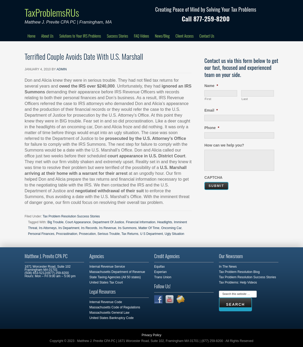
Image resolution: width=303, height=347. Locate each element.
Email (211, 110)
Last (244, 99)
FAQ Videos (141, 36)
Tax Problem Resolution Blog (239, 272)
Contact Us (206, 36)
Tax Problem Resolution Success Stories (71, 216)
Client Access (185, 36)
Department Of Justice (108, 222)
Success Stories (117, 36)
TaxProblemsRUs (52, 12)
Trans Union (162, 277)
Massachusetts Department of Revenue (117, 272)
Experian (160, 272)
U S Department (151, 234)
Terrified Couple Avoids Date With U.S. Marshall (84, 56)
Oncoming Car (171, 228)
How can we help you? (224, 145)
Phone (211, 128)
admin (62, 69)
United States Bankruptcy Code (111, 318)
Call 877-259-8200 (205, 18)
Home (31, 36)
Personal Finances (41, 234)
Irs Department (68, 228)
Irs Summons (127, 228)
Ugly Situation (174, 234)
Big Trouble (55, 222)
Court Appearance (78, 222)
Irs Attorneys (48, 228)
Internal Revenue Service (107, 266)
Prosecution (87, 234)
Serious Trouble (109, 234)
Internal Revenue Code (105, 302)
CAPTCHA (213, 177)
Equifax (159, 266)
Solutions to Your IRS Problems (80, 36)
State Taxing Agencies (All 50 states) (115, 277)
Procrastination (66, 234)
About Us (47, 36)
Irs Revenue (107, 228)
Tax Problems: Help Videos (238, 282)
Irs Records (89, 228)
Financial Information (140, 222)
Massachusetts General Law (109, 312)
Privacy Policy (152, 335)
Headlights (164, 222)
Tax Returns (129, 234)
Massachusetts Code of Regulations (114, 307)
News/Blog (162, 36)
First (208, 99)
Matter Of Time (149, 228)
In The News (228, 266)
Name (211, 86)
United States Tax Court (106, 282)
